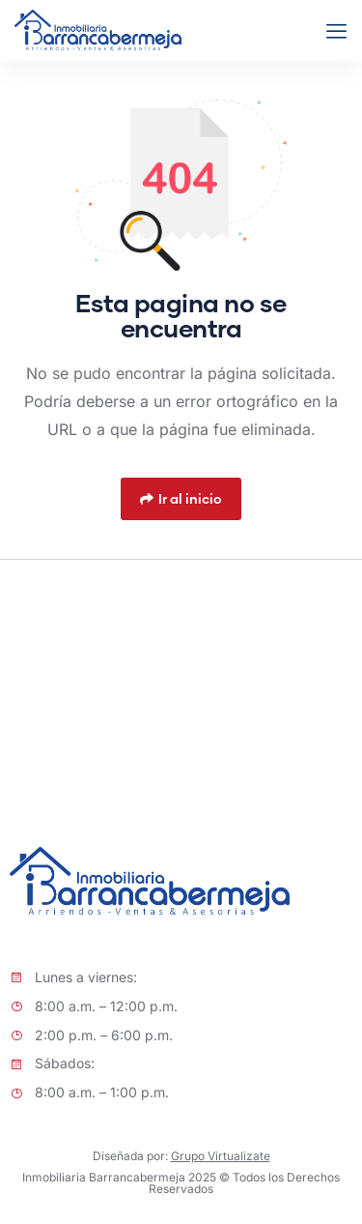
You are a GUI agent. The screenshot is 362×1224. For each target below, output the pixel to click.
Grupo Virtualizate (220, 1156)
